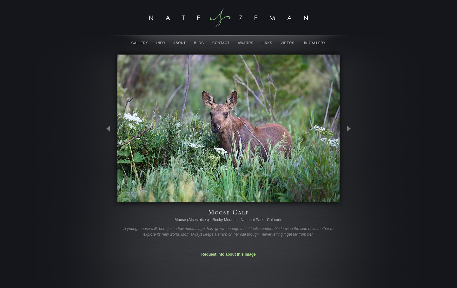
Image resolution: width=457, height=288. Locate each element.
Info (160, 43)
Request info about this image (228, 254)
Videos (288, 43)
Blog (199, 43)
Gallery (139, 43)
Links (267, 43)
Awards (245, 43)
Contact (221, 43)
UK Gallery (314, 43)
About (179, 43)
